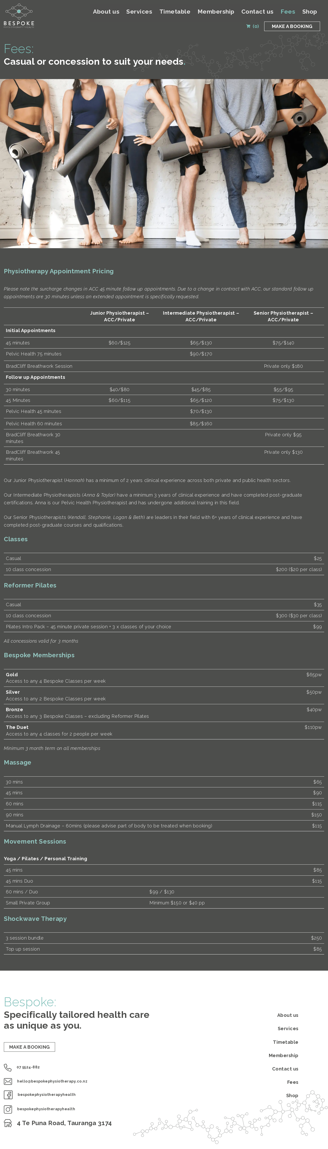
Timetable (204, 13)
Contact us (270, 13)
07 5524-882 (29, 1071)
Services (176, 13)
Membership (237, 13)
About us (149, 13)
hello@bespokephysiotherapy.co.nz (64, 1084)
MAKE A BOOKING (289, 29)
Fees (294, 13)
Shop (311, 13)
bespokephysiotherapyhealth (56, 1098)
